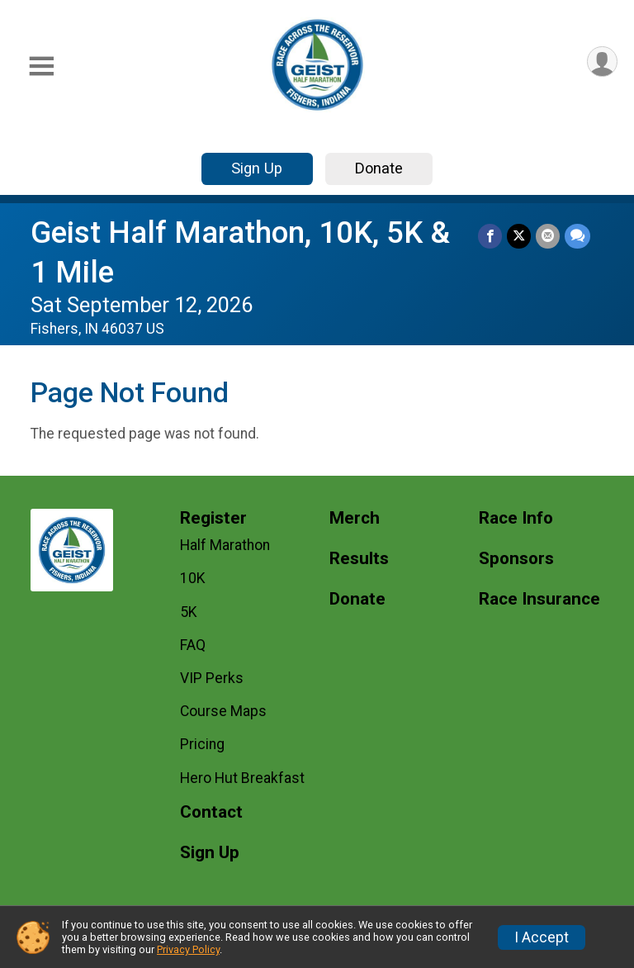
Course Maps (223, 711)
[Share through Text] (577, 236)
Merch (354, 518)
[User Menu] (602, 61)
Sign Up (256, 168)
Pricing (202, 744)
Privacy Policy (188, 949)
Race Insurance (539, 599)
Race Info (516, 518)
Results (359, 558)
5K (188, 612)
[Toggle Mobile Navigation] (41, 66)
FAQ (193, 645)
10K (193, 578)
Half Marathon (225, 545)
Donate (379, 168)
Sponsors (516, 558)
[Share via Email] (548, 236)
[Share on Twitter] (519, 236)
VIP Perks (212, 678)
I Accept (541, 937)
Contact (211, 812)
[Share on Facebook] (490, 236)
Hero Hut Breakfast (242, 778)
